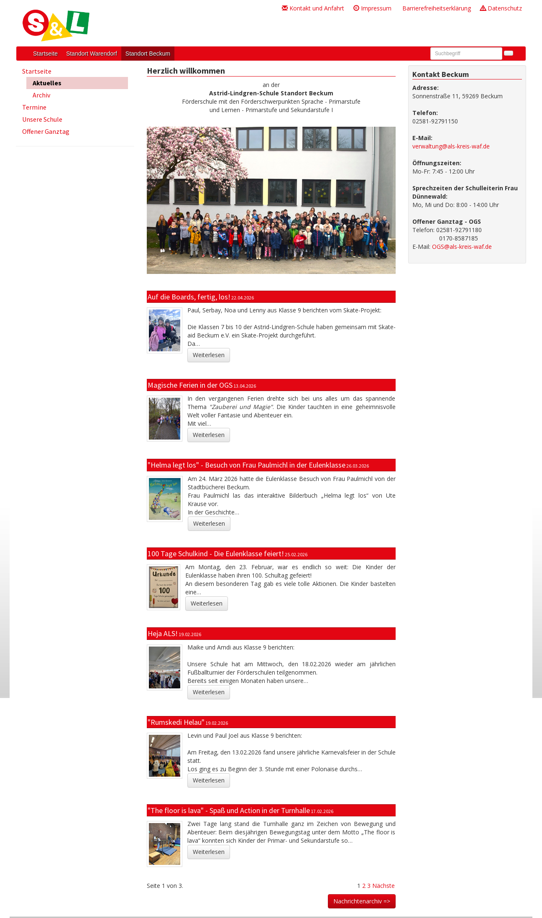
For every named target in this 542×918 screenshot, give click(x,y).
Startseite (45, 53)
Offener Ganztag (45, 131)
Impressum (372, 8)
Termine (34, 107)
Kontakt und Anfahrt (313, 8)
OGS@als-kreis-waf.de (462, 247)
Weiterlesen (209, 355)
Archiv (41, 95)
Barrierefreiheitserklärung (436, 8)
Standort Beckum (147, 53)
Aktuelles (47, 83)
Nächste (383, 886)
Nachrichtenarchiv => (361, 901)
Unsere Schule (42, 119)
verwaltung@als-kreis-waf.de (451, 146)
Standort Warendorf (91, 53)
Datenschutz (501, 8)
